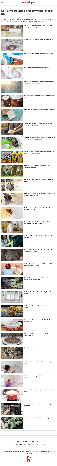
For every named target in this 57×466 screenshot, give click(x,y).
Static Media (18, 444)
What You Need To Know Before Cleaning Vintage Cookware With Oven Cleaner (37, 278)
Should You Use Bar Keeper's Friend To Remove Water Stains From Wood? (38, 40)
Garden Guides (30, 451)
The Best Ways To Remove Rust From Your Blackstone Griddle (38, 306)
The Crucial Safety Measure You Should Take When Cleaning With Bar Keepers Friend (38, 26)
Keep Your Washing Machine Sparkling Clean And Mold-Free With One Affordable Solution (39, 138)
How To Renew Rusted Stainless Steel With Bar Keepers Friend (39, 96)
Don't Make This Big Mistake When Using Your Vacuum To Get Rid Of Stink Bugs (39, 208)
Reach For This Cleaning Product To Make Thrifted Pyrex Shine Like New (39, 320)
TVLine (17, 451)
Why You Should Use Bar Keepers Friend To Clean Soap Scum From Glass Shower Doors (39, 82)
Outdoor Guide (50, 451)
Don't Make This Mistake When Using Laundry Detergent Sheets (39, 110)
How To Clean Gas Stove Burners (33, 348)
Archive (25, 441)
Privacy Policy (35, 441)
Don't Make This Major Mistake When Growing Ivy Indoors (40, 418)
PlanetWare (29, 453)
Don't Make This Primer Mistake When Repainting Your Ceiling (38, 363)
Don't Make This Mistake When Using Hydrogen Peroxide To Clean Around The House (39, 194)
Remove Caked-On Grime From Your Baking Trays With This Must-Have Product (39, 250)
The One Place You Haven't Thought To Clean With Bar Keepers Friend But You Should (39, 152)
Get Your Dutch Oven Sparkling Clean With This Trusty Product (38, 391)
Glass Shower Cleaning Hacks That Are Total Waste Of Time (39, 377)
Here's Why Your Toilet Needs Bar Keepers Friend (37, 67)
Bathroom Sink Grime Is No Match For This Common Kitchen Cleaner (38, 334)
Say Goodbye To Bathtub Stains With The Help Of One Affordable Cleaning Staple (38, 264)
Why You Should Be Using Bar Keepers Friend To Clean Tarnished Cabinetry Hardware (39, 54)
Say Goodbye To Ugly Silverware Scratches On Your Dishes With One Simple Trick (38, 124)
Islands (43, 451)
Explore (22, 451)
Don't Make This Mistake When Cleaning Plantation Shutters (38, 292)
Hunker (37, 451)
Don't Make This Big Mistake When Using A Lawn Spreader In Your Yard (37, 166)
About (19, 441)
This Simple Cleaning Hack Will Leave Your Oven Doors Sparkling (39, 236)
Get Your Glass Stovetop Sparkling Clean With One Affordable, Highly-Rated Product (38, 222)
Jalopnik (11, 451)
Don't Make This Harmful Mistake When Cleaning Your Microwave (38, 405)
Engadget (5, 451)
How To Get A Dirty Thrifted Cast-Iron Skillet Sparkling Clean (38, 180)
